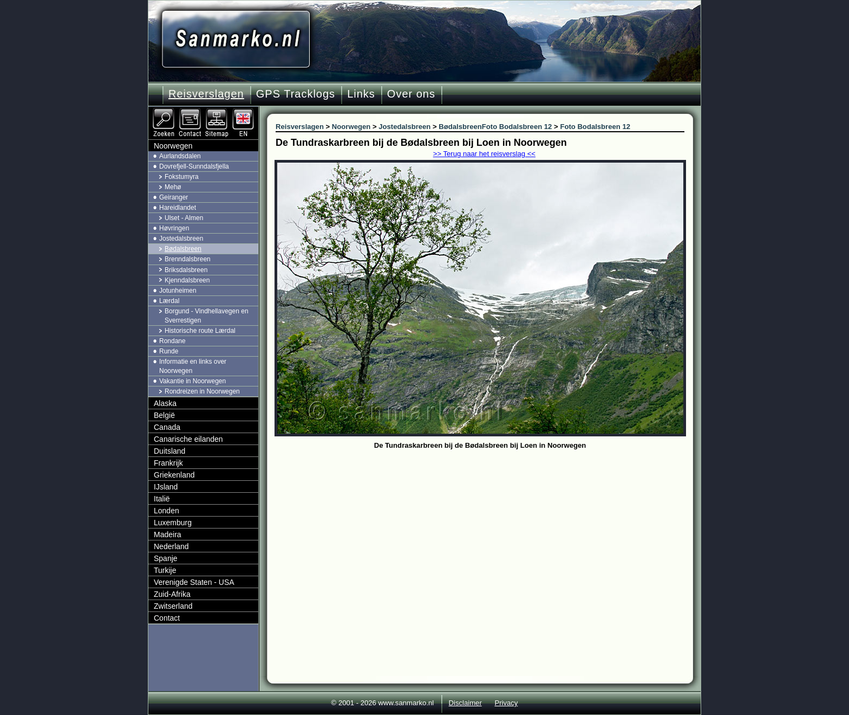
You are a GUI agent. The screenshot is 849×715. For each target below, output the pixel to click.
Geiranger (173, 197)
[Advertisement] (488, 534)
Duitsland (169, 451)
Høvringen (174, 228)
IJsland (166, 486)
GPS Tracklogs (295, 94)
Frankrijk (168, 463)
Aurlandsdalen (180, 156)
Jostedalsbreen (181, 238)
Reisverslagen (206, 94)
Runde (168, 351)
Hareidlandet (177, 207)
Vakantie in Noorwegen (192, 381)
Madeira (167, 534)
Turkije (165, 570)
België (164, 415)
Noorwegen (173, 145)
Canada (167, 427)
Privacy (506, 703)
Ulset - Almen (184, 218)
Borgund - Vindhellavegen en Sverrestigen (207, 315)
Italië (162, 498)
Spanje (166, 558)
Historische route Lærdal (200, 330)
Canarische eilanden (188, 439)
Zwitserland (173, 606)
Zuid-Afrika (172, 594)
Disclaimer (465, 703)
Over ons (411, 94)
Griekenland (174, 475)
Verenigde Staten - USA (194, 582)
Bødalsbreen (183, 249)
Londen (166, 510)
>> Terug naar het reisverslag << (484, 154)
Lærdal (169, 301)
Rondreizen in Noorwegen (202, 391)
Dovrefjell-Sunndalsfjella (194, 166)
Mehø (173, 187)
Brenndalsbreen (188, 259)
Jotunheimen (178, 290)
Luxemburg (173, 522)
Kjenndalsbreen (187, 280)
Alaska (165, 403)
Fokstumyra (182, 177)
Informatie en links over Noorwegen (192, 366)
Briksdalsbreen (186, 270)
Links (361, 94)
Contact (167, 618)
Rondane (172, 341)
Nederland (171, 546)
